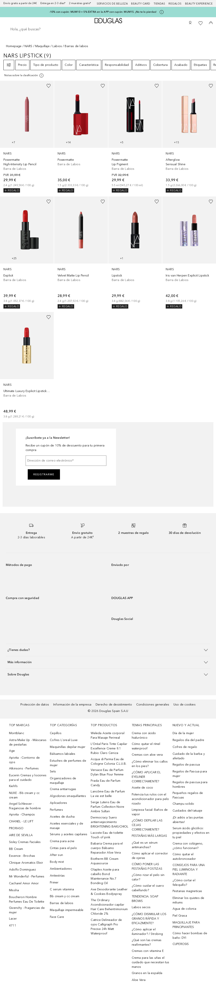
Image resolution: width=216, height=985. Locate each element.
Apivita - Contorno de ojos (24, 760)
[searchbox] (108, 29)
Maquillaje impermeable (66, 910)
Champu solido (183, 804)
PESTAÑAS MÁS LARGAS (149, 836)
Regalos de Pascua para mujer (190, 774)
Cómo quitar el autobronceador (184, 856)
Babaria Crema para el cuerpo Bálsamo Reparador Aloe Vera (107, 848)
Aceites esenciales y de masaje (66, 826)
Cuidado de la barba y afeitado (189, 756)
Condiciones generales (152, 704)
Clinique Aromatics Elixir (26, 863)
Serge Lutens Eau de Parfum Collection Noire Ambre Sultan (107, 806)
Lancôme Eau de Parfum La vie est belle (108, 794)
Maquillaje (42, 46)
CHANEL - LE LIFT (21, 821)
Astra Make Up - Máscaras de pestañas (27, 742)
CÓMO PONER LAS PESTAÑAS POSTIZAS (147, 866)
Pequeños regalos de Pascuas (188, 795)
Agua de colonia (184, 909)
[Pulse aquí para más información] (161, 12)
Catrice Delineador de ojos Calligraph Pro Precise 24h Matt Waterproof (106, 926)
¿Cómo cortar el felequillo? (184, 882)
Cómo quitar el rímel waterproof (146, 746)
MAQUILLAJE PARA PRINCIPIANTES (186, 925)
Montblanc (16, 733)
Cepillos (55, 733)
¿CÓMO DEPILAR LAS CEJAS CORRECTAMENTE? (147, 825)
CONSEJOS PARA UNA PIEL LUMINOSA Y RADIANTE (189, 869)
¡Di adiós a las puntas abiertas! (188, 820)
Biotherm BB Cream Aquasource (104, 861)
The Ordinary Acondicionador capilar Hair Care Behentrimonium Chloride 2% (109, 907)
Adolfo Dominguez (22, 869)
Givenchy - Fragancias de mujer (27, 910)
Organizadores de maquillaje (63, 781)
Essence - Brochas (22, 856)
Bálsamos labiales (62, 754)
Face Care (57, 917)
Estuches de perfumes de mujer (68, 763)
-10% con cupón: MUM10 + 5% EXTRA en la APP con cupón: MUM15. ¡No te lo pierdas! (103, 11)
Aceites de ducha (62, 816)
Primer (54, 882)
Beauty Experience (199, 3)
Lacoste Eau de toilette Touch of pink (107, 835)
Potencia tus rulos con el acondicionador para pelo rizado (150, 799)
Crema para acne (62, 841)
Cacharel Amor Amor (24, 883)
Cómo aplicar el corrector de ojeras (150, 856)
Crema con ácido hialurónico (144, 735)
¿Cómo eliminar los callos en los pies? (150, 764)
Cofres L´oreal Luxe (64, 740)
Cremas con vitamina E (148, 951)
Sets (53, 771)
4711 (12, 925)
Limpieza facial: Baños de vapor (150, 812)
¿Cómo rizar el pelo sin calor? (148, 877)
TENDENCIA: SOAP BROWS (145, 899)
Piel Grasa (180, 915)
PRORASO (16, 828)
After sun (56, 855)
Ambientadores (61, 869)
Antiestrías (57, 875)
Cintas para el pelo (63, 848)
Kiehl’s (13, 786)
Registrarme (43, 474)
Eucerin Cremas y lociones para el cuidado (27, 777)
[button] (108, 650)
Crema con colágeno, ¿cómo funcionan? (188, 846)
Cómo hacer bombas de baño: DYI (190, 935)
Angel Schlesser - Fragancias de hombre (25, 806)
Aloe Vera (139, 980)
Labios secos (141, 907)
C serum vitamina (62, 889)
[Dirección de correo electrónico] (66, 460)
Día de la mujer (183, 733)
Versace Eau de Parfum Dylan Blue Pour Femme (107, 772)
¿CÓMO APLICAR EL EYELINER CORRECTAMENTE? (146, 776)
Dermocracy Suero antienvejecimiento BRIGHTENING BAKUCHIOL (109, 822)
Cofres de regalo (185, 747)
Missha (14, 890)
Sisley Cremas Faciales (25, 842)
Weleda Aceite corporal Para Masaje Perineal (107, 735)
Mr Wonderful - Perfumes (26, 876)
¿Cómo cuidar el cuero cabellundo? (148, 888)
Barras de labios (61, 903)
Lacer (13, 918)
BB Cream (16, 849)
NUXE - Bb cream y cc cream (24, 795)
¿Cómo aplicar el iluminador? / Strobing (147, 932)
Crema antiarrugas (63, 789)
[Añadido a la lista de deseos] (48, 86)
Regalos (175, 3)
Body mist (57, 862)
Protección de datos (34, 704)
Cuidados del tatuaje (187, 810)
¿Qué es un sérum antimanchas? (145, 845)
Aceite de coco (142, 787)
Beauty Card (140, 3)
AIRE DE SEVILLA (21, 835)
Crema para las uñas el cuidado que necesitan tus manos (150, 962)
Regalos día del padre (188, 740)
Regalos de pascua (186, 764)
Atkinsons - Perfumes (24, 768)
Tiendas (159, 3)
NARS (28, 46)
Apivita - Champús (22, 814)
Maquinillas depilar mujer (67, 747)
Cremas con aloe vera (147, 755)
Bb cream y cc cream (64, 896)
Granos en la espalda (147, 973)
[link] (27, 137)
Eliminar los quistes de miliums (188, 900)
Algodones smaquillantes (68, 796)
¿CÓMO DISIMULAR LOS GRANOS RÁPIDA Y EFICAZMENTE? (149, 918)
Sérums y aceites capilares (68, 834)
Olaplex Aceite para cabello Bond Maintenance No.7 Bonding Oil (105, 876)
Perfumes (56, 810)
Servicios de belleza (112, 3)
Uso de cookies (184, 704)
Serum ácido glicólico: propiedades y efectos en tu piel (191, 832)
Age (12, 751)
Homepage (14, 46)
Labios (57, 46)
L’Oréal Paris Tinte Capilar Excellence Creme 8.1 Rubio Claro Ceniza (109, 748)
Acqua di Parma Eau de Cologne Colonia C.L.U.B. (108, 761)
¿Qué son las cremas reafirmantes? (147, 942)
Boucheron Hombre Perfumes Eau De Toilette (26, 899)
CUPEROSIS (181, 944)
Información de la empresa (72, 704)
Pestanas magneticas (187, 891)
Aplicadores (58, 803)
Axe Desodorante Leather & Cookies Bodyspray (109, 892)
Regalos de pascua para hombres (190, 784)
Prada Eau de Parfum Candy (105, 783)
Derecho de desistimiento (114, 704)
